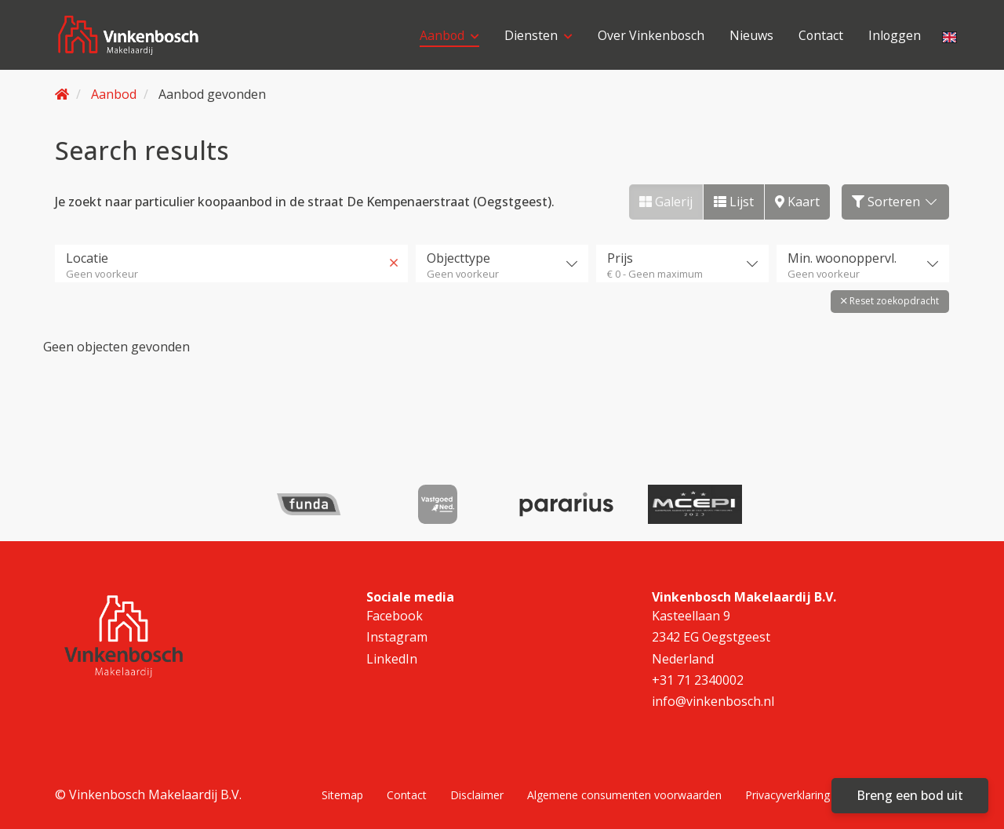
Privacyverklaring (787, 794)
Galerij (666, 201)
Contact (819, 35)
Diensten (536, 35)
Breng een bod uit (910, 795)
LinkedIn (391, 658)
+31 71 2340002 (698, 680)
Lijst (734, 201)
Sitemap (342, 794)
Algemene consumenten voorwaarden (624, 794)
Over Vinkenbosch (649, 35)
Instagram (396, 636)
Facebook (394, 615)
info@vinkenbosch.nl (713, 701)
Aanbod (447, 35)
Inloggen (894, 35)
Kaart (797, 201)
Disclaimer (477, 794)
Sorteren (895, 201)
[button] (890, 301)
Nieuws (750, 35)
